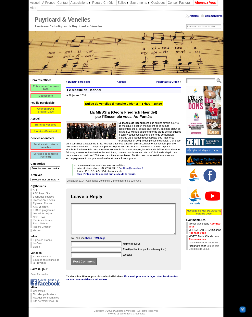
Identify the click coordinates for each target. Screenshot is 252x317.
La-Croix (37, 243)
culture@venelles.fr (132, 168)
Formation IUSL (211, 242)
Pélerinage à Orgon (167, 81)
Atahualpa (139, 313)
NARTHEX (39, 216)
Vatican (37, 230)
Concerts (104, 180)
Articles (194, 15)
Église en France (42, 203)
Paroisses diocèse (43, 220)
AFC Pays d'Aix (41, 193)
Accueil (121, 81)
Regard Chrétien (42, 226)
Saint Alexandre (39, 274)
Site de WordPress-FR (45, 300)
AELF (36, 190)
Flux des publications (45, 294)
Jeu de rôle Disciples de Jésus (204, 247)
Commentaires (213, 15)
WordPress (126, 313)
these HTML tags (95, 243)
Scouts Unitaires (42, 256)
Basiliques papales (43, 196)
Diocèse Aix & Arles (44, 200)
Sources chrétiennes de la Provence (46, 261)
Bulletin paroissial (79, 81)
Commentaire (118, 180)
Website (127, 260)
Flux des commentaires (46, 297)
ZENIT (36, 246)
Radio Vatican (40, 223)
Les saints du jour (43, 213)
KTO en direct (40, 206)
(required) (132, 249)
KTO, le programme (44, 210)
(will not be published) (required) (144, 255)
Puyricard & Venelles (62, 19)
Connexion (39, 290)
